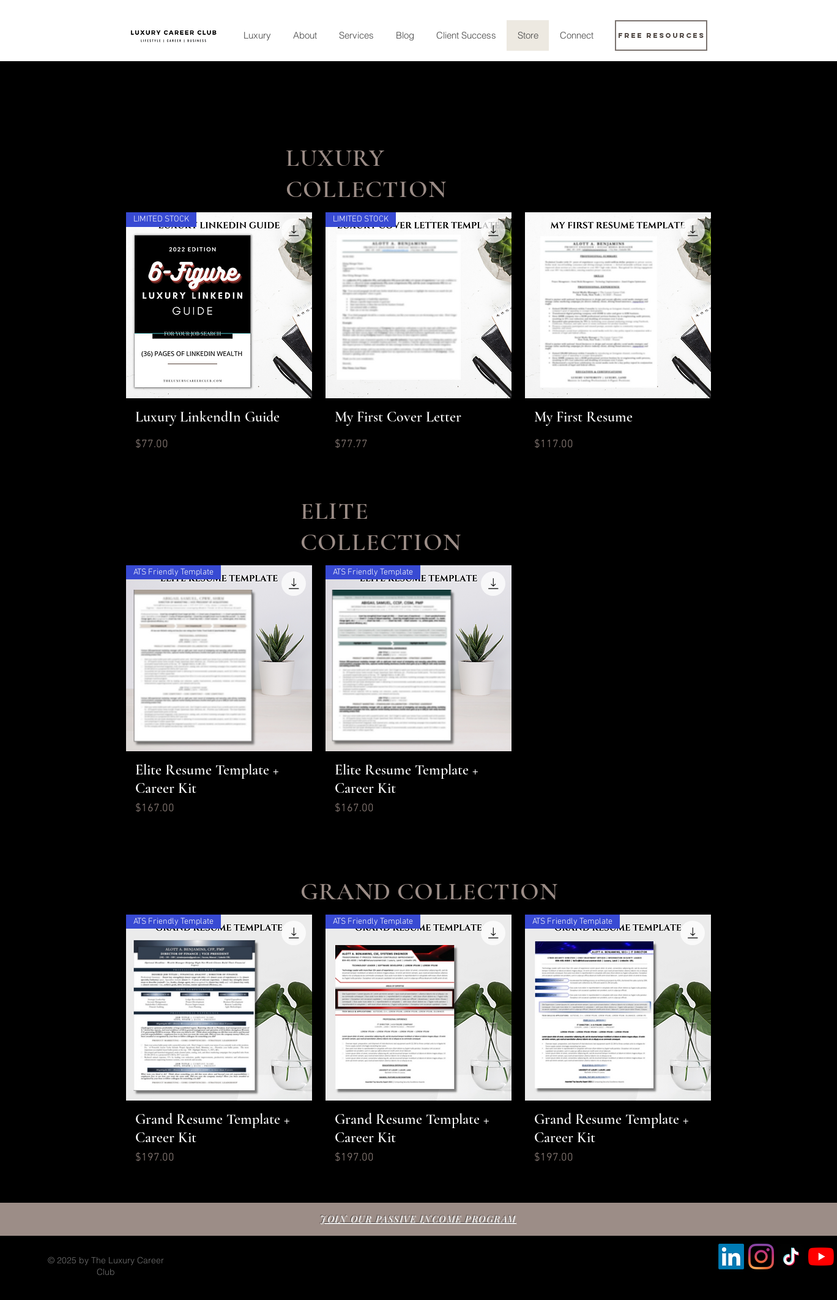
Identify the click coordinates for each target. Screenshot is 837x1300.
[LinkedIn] (731, 1256)
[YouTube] (821, 1256)
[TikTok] (791, 1256)
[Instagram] (761, 1256)
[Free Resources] (661, 35)
